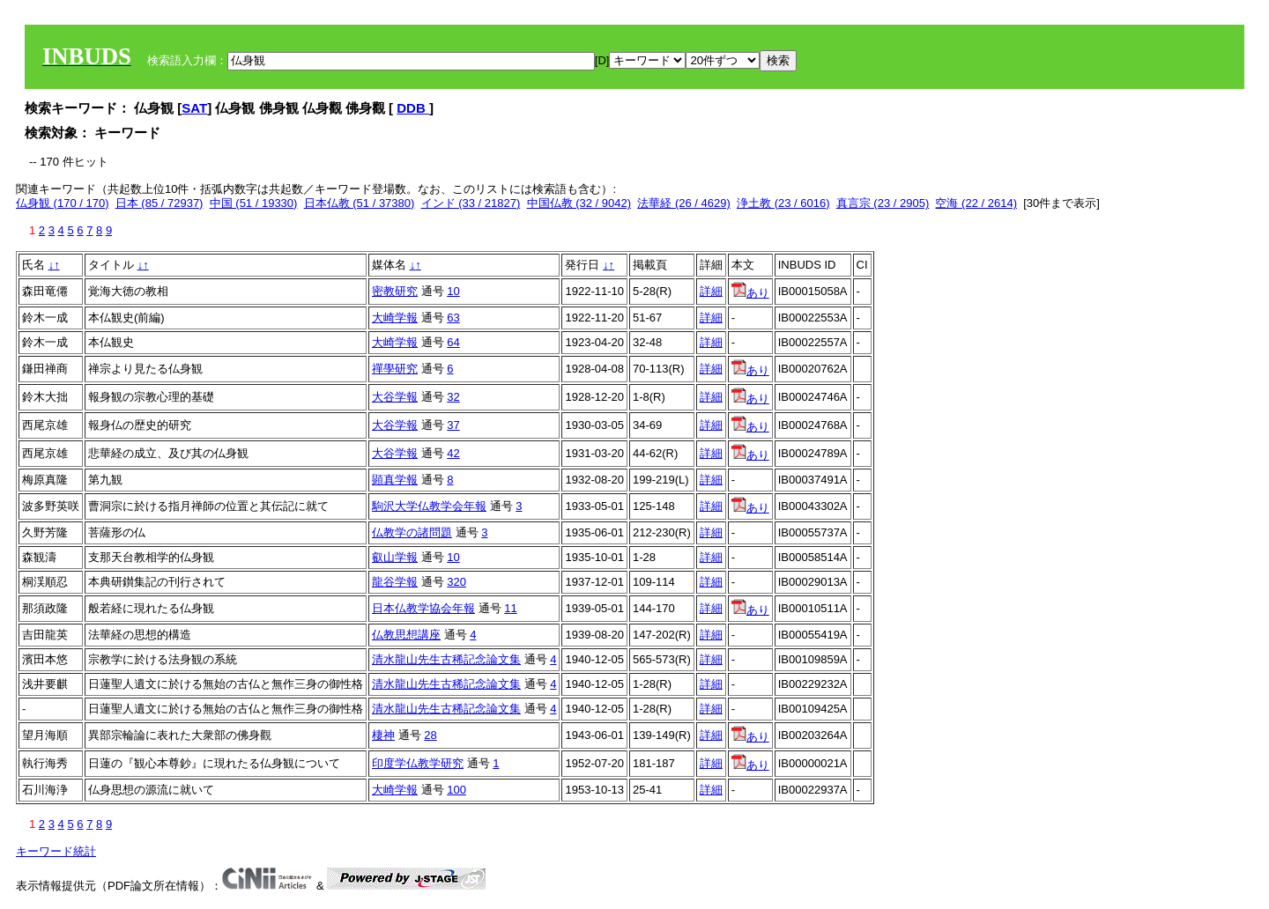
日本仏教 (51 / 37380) (359, 203)
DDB (413, 107)
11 (510, 608)
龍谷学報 (395, 581)
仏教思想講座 (406, 634)
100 (456, 789)
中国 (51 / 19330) (254, 203)
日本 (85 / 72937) (159, 203)
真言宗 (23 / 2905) (883, 203)
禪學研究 (395, 368)
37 (453, 425)
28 (430, 735)
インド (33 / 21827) (471, 203)
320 (456, 581)
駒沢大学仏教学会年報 (429, 506)
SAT (194, 107)
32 (453, 396)
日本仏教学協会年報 (423, 608)
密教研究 (395, 291)
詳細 (711, 291)
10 (453, 291)
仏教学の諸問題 (412, 532)
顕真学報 (395, 479)
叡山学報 (395, 557)
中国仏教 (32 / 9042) (579, 203)
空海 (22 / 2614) (976, 203)
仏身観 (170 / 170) (62, 203)
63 (453, 317)
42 (453, 453)
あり (750, 292)
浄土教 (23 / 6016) (783, 203)
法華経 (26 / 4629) (684, 203)
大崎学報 (395, 317)
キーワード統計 (56, 851)
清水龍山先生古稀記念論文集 (446, 659)
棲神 (383, 735)
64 (453, 342)
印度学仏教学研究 (418, 763)
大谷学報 (395, 396)
